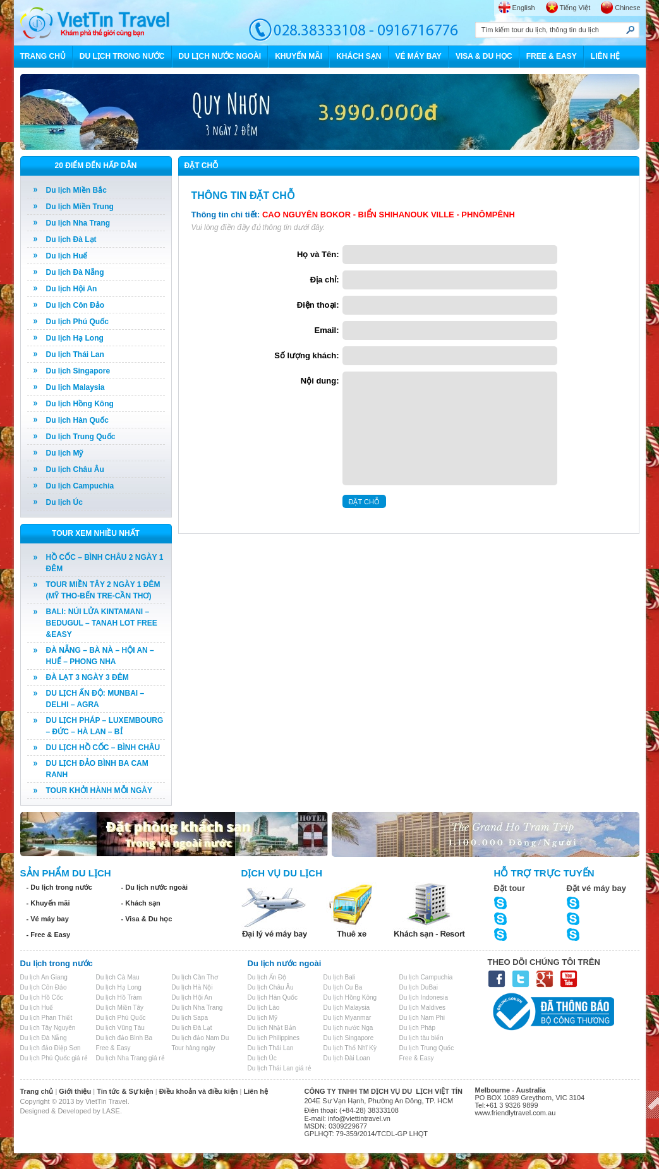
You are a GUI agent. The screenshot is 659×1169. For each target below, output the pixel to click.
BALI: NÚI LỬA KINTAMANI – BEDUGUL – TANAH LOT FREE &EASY (101, 623)
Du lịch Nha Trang (78, 223)
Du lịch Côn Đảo (75, 305)
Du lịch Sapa (190, 1017)
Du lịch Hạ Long (75, 338)
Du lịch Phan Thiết (46, 1017)
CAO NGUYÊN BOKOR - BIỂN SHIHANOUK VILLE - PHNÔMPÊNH (388, 214)
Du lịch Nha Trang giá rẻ (130, 1058)
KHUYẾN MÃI (298, 56)
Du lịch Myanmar (347, 1017)
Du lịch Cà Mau (118, 977)
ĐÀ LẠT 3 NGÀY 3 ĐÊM (87, 677)
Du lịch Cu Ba (343, 987)
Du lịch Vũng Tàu (120, 1027)
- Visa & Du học (146, 919)
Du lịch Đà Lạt (71, 239)
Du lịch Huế (67, 255)
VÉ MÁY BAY (419, 56)
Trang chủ (37, 1091)
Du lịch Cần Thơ (195, 977)
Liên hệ (256, 1091)
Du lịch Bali (339, 977)
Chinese (627, 7)
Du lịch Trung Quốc (81, 436)
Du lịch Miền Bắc (76, 190)
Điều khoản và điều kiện (198, 1091)
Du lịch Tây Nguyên (48, 1027)
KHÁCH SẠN (358, 56)
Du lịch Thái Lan (75, 354)
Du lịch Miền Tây (120, 1007)
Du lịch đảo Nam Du (200, 1037)
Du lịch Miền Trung (80, 206)
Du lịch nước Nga (348, 1027)
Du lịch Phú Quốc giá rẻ (54, 1058)
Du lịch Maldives (422, 1007)
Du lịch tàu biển (421, 1037)
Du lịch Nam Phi (422, 1017)
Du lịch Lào (264, 1007)
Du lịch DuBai (418, 987)
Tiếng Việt (575, 7)
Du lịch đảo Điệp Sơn (50, 1048)
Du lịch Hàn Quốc (77, 420)
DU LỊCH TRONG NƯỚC (122, 56)
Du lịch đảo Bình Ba (124, 1037)
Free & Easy (113, 1048)
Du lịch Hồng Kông (80, 403)
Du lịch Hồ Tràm (119, 997)
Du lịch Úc (64, 502)
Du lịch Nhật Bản (272, 1027)
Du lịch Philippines (274, 1037)
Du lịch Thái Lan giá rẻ (279, 1068)
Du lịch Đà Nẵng (75, 272)
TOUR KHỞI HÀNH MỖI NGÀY (99, 790)
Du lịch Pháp (417, 1027)
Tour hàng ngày (193, 1048)
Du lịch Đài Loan (346, 1058)
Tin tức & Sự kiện (125, 1091)
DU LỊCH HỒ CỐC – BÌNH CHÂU (103, 747)
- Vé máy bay (48, 919)
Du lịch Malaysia (75, 387)
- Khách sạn (140, 903)
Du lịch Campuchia (80, 486)
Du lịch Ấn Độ (267, 977)
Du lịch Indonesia (424, 997)
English (523, 7)
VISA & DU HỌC (484, 56)
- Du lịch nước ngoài (154, 887)
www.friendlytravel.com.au (515, 1113)
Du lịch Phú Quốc (77, 321)
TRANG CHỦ (43, 56)
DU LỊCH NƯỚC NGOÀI (220, 56)
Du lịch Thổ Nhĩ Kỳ (350, 1048)
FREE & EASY (551, 56)
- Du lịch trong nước (59, 887)
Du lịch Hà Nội (192, 987)
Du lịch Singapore (78, 370)
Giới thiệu (75, 1091)
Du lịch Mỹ (64, 453)
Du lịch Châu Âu (75, 469)
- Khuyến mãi (48, 903)
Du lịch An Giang (44, 977)
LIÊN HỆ (605, 56)
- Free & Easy (49, 934)
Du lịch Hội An (71, 288)
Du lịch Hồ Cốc (41, 997)
